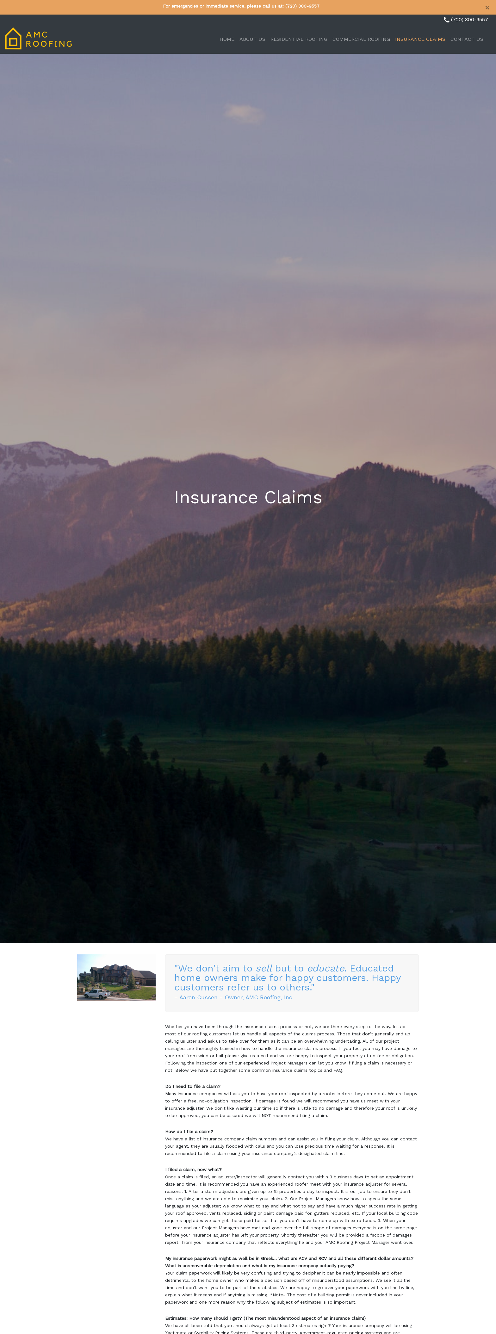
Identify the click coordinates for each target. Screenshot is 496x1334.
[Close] (487, 7)
